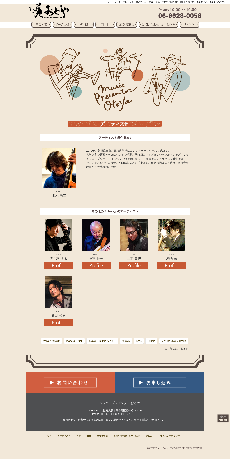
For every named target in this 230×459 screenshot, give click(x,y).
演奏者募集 (102, 436)
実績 (78, 436)
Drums (151, 341)
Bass (139, 341)
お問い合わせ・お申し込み (127, 436)
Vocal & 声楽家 (51, 341)
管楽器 (126, 341)
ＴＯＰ (48, 436)
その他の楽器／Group (173, 341)
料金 (89, 436)
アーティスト (64, 436)
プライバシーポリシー (169, 436)
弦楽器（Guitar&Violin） (102, 341)
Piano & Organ (74, 341)
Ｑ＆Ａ (149, 436)
